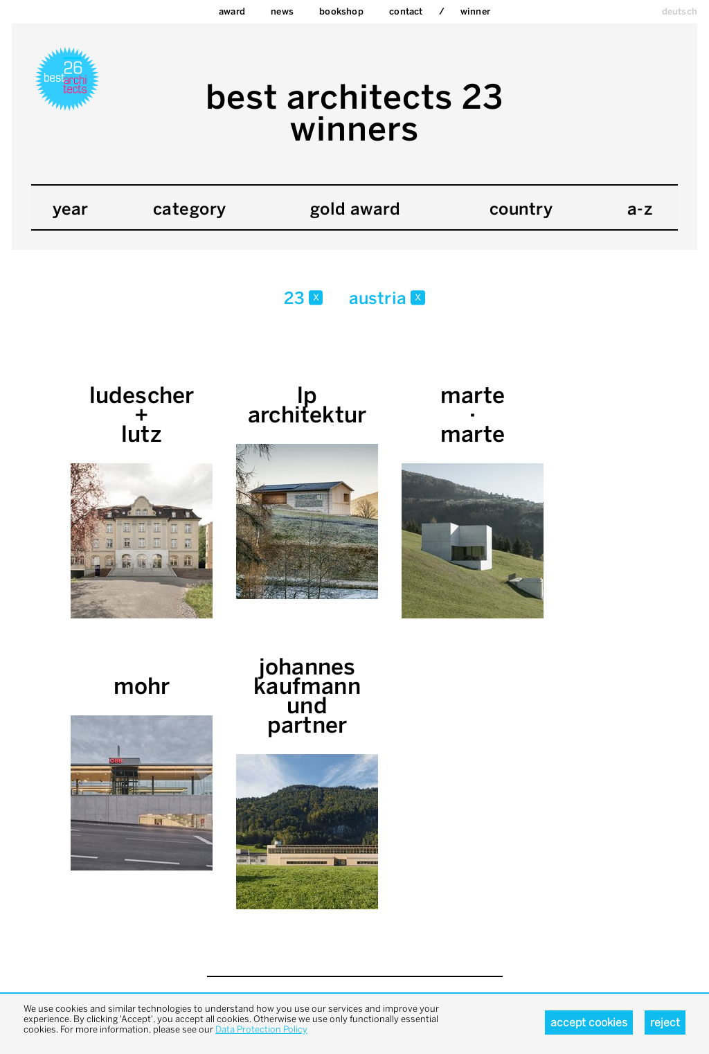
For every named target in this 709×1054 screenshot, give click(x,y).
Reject (665, 1022)
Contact (405, 11)
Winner (475, 11)
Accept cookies (588, 1022)
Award (232, 11)
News (282, 11)
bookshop (341, 11)
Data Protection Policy (261, 1029)
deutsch (679, 11)
